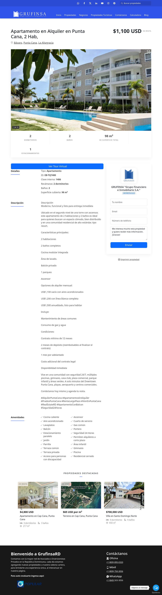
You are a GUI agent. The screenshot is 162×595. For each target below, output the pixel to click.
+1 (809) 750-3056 (114, 558)
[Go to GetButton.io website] (156, 592)
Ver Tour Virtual (58, 153)
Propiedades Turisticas (101, 15)
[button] (21, 495)
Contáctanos (121, 15)
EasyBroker (86, 587)
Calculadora (135, 15)
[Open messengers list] (156, 588)
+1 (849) (110, 567)
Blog (146, 15)
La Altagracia (46, 42)
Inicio (58, 15)
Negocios (83, 15)
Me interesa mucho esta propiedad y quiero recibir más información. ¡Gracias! (128, 220)
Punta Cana (30, 42)
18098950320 (128, 179)
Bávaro (18, 42)
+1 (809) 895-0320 (114, 549)
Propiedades (70, 15)
